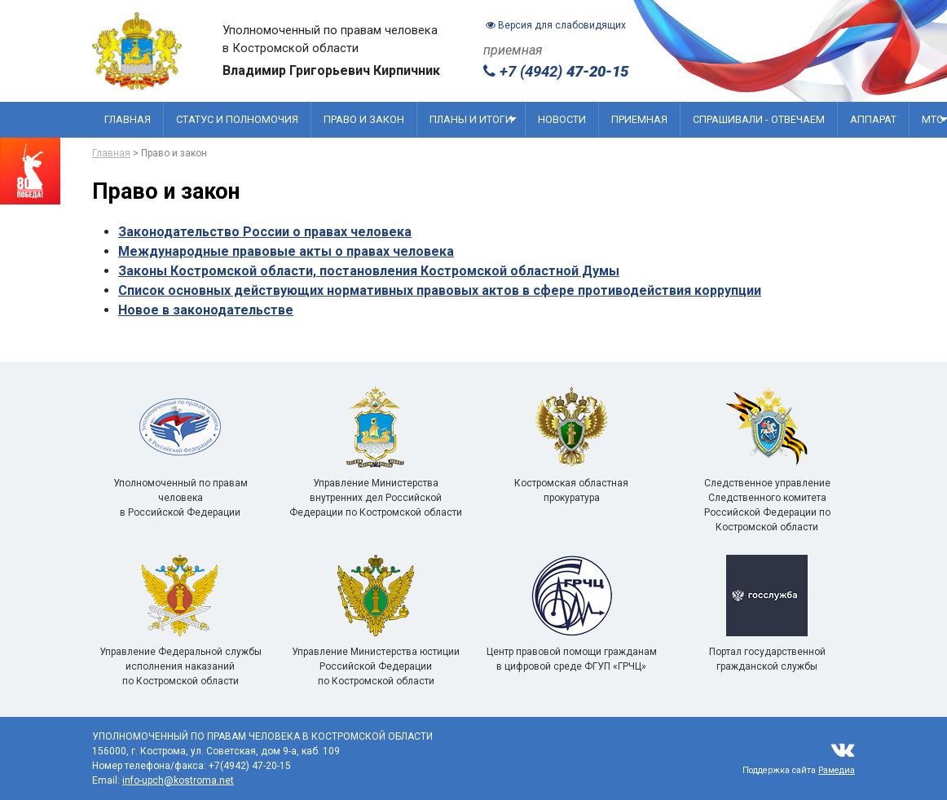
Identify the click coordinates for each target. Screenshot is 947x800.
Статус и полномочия (237, 119)
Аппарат (873, 119)
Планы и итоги (473, 119)
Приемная (639, 119)
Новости (562, 119)
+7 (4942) (555, 72)
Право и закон (364, 119)
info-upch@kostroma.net (178, 780)
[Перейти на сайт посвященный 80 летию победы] (30, 171)
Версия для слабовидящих (556, 25)
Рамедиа (836, 770)
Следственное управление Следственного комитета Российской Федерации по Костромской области (767, 478)
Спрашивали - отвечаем (759, 119)
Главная (127, 119)
